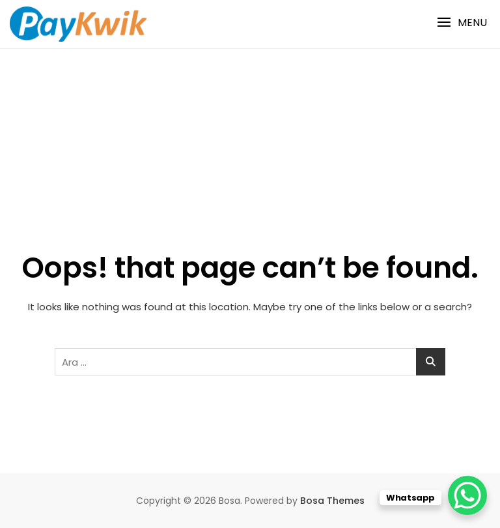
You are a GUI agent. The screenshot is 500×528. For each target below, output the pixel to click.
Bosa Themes (332, 500)
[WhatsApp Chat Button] (467, 495)
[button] (462, 22)
